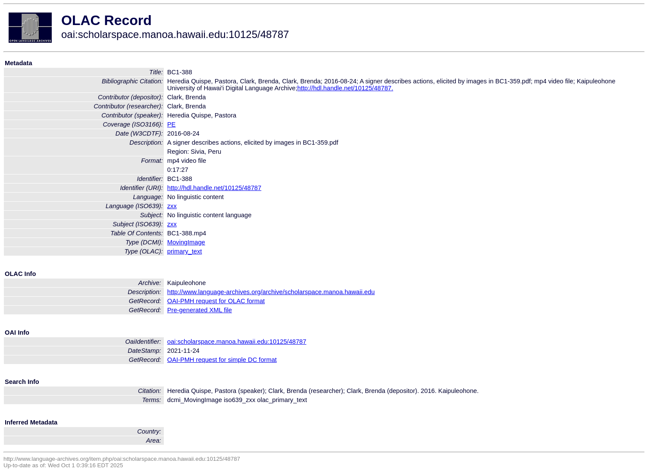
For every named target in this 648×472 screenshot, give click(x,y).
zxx (172, 206)
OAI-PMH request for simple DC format (222, 359)
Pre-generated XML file (199, 310)
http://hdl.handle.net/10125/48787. (345, 88)
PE (171, 124)
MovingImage (186, 242)
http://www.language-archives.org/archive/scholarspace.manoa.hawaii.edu (271, 291)
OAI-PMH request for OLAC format (216, 301)
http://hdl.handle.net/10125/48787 (214, 187)
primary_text (184, 251)
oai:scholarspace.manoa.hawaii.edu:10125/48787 (237, 341)
